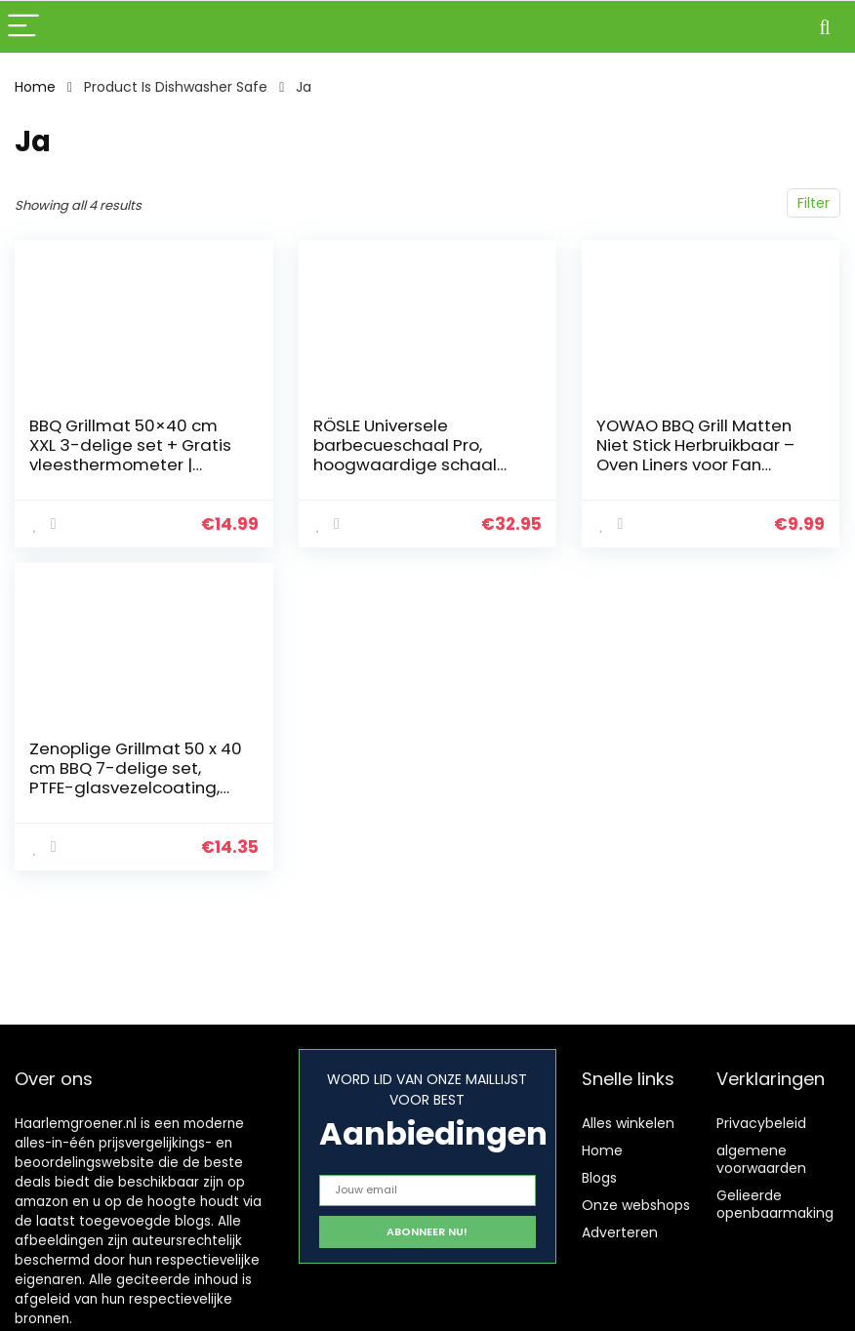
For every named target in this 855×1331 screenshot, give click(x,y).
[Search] (824, 27)
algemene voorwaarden (761, 1159)
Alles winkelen (628, 1123)
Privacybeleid (761, 1123)
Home (35, 87)
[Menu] (23, 27)
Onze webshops (636, 1205)
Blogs (599, 1178)
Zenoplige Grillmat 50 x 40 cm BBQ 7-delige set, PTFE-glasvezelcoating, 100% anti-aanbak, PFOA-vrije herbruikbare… (135, 787)
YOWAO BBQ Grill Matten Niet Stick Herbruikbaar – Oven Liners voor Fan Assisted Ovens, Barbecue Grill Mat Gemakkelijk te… (701, 464)
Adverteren (620, 1232)
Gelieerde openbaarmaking (775, 1204)
